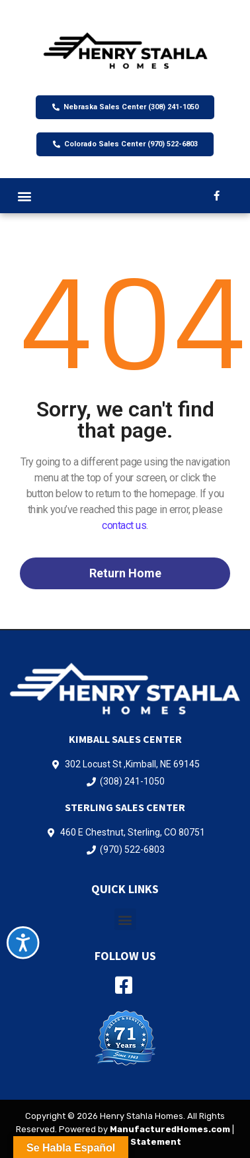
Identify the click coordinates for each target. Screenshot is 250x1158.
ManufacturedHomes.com (170, 1129)
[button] (24, 196)
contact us (124, 525)
